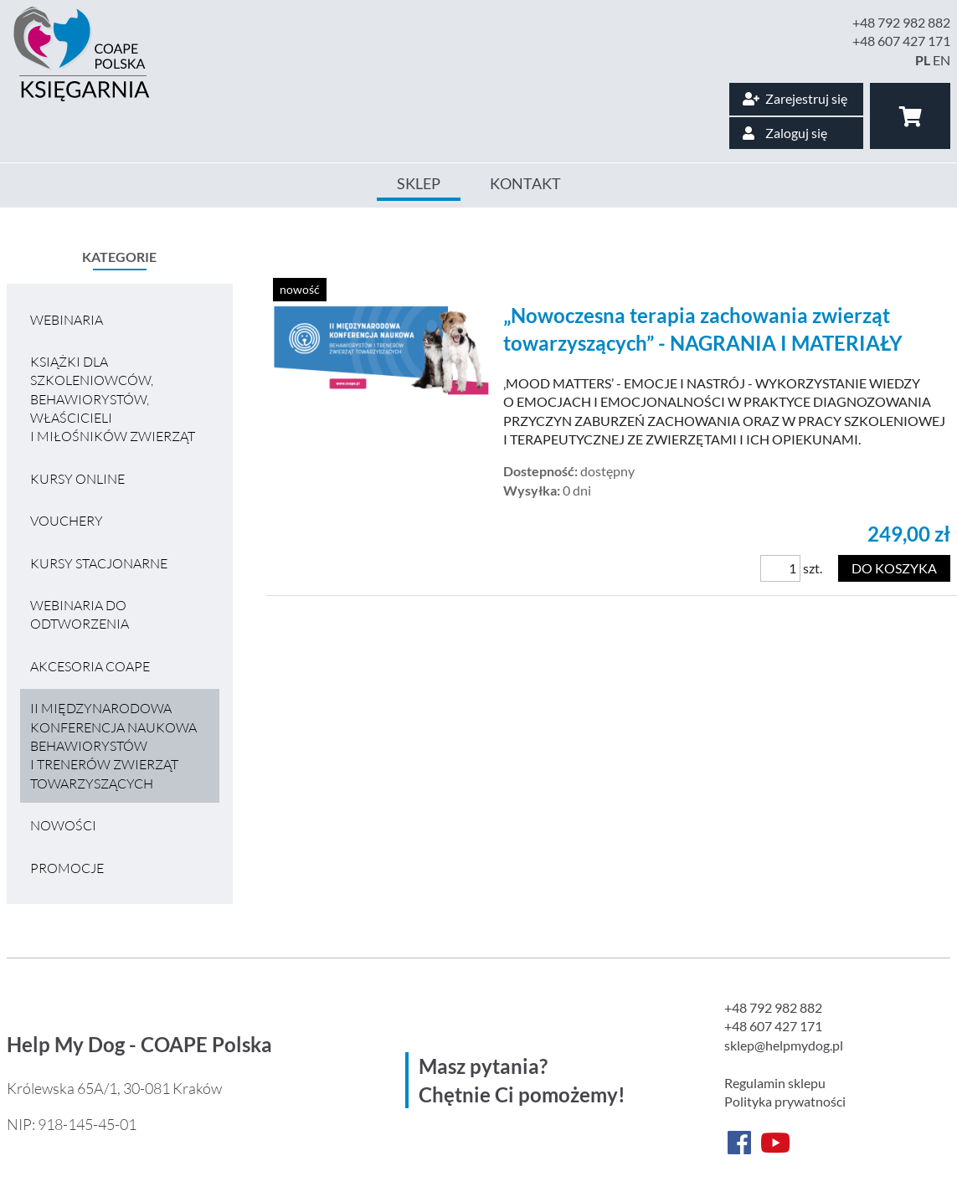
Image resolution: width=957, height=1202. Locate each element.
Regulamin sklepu (775, 1083)
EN (941, 60)
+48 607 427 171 (901, 41)
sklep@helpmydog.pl (783, 1045)
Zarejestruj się (795, 98)
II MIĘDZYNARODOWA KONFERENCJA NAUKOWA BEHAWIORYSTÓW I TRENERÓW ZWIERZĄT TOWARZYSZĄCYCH (113, 746)
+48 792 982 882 (901, 22)
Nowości (63, 825)
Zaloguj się (785, 133)
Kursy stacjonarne (98, 563)
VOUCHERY (66, 520)
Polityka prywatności (785, 1101)
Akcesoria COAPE (90, 666)
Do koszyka (894, 568)
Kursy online (77, 478)
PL (922, 60)
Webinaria (66, 319)
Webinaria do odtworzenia (79, 614)
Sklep (418, 183)
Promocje (67, 868)
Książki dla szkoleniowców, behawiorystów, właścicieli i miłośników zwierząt (112, 399)
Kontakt (525, 183)
